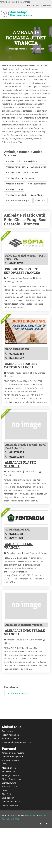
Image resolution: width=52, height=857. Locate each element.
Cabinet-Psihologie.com (12, 756)
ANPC (13, 819)
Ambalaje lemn (31, 161)
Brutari (5, 790)
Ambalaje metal (38, 166)
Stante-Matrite (37, 195)
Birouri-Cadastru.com (12, 779)
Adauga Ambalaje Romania (39, 5)
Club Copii (6, 794)
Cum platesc (7, 731)
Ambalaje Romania (18, 48)
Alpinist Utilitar (9, 771)
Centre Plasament (10, 805)
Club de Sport (8, 798)
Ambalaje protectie (14, 189)
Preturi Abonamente (11, 735)
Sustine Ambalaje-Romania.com (16, 742)
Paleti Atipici (40, 200)
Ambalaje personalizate (16, 195)
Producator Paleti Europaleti (18, 200)
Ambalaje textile (13, 172)
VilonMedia (31, 815)
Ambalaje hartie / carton (17, 166)
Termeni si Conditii (10, 738)
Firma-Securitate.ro (10, 760)
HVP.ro (5, 764)
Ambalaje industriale (15, 183)
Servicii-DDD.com (10, 786)
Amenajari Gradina (10, 775)
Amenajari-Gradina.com (13, 753)
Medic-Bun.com (9, 768)
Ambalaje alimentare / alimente (20, 178)
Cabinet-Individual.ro (11, 801)
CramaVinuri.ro (9, 783)
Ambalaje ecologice (37, 183)
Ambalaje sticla (31, 172)
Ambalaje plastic (13, 161)
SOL (18, 819)
